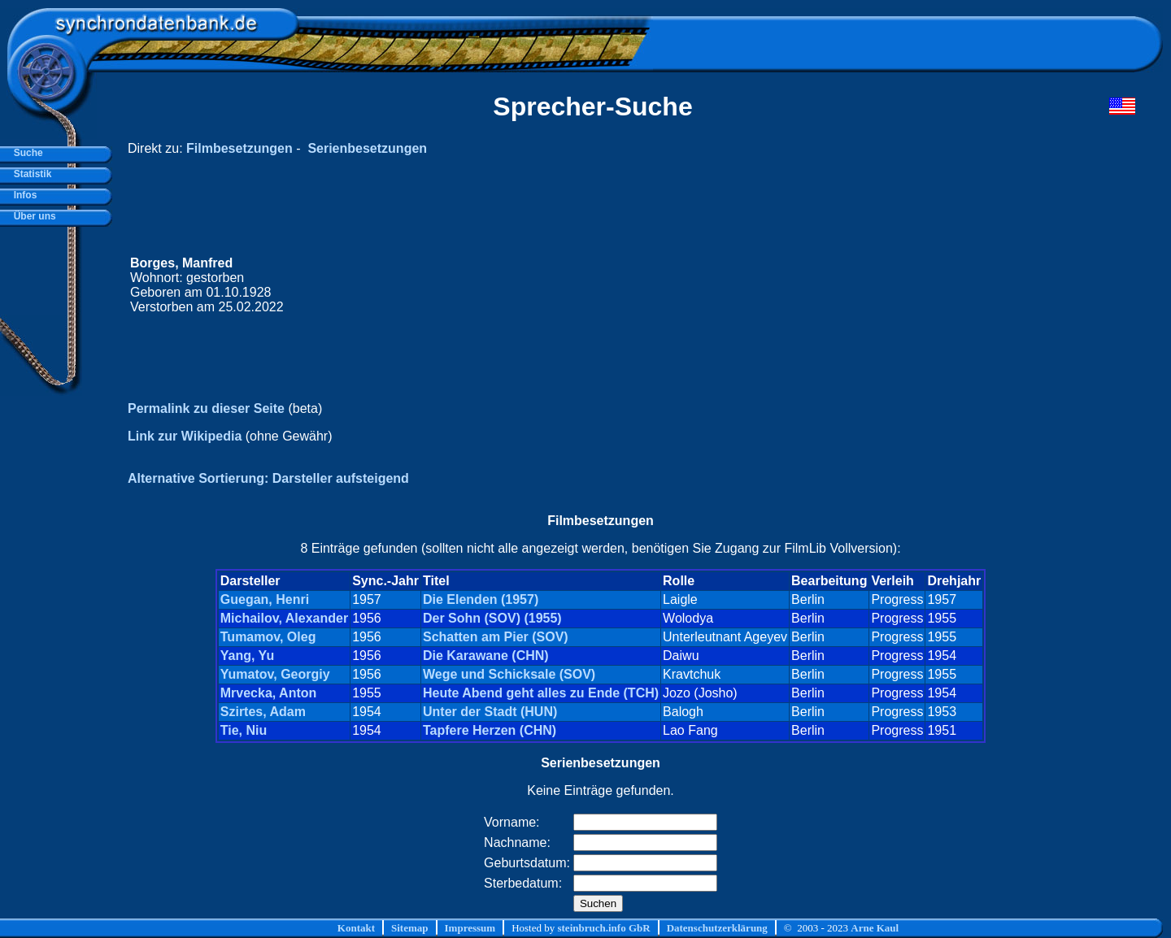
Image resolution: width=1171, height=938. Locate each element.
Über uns (32, 216)
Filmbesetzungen (239, 148)
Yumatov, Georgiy (275, 674)
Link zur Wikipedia (185, 436)
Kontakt (356, 928)
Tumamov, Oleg (268, 637)
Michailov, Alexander (284, 618)
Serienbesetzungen (367, 148)
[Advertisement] (827, 285)
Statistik (29, 174)
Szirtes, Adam (263, 712)
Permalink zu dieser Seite (206, 408)
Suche (25, 153)
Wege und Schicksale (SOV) (509, 674)
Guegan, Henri (264, 599)
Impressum (470, 928)
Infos (22, 195)
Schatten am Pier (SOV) (495, 637)
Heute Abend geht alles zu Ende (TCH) (541, 693)
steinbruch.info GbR (603, 928)
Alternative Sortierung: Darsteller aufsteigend (268, 478)
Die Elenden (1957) (480, 599)
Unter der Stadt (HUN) (490, 712)
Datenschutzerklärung (717, 928)
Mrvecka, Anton (268, 693)
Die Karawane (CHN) (486, 655)
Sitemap (410, 928)
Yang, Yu (247, 655)
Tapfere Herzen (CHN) (489, 730)
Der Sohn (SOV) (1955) (492, 618)
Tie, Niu (244, 730)
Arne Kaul (875, 928)
